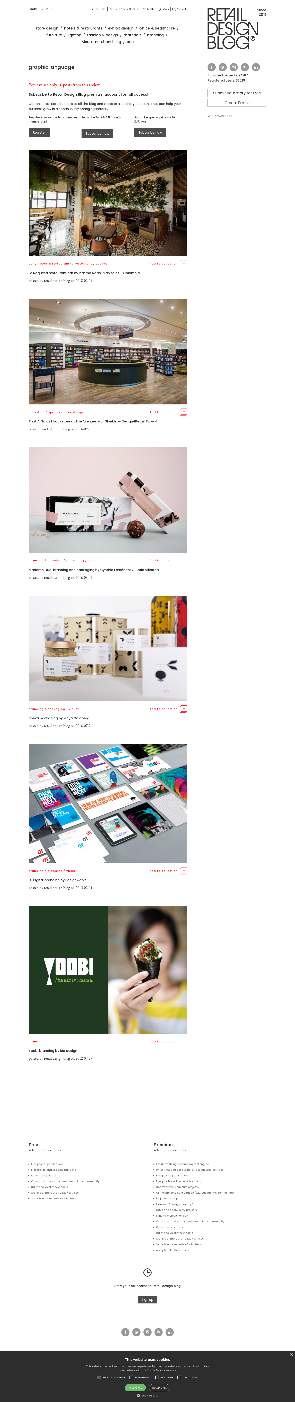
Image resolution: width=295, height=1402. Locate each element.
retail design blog (57, 280)
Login (33, 9)
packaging (75, 560)
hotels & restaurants (83, 28)
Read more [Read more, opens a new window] (170, 1370)
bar (31, 263)
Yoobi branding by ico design (53, 1050)
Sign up (147, 1299)
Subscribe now (97, 133)
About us (99, 9)
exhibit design (121, 28)
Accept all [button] (135, 1387)
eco (130, 41)
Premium (148, 9)
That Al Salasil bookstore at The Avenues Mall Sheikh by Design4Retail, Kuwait (93, 421)
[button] (99, 1377)
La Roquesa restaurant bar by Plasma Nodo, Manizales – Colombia (84, 273)
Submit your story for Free (237, 92)
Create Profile (237, 102)
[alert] (147, 1376)
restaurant (83, 263)
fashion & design (102, 34)
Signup (47, 9)
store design (46, 28)
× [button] (291, 1355)
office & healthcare (157, 28)
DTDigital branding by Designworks (57, 880)
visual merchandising (101, 41)
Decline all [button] (159, 1387)
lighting (74, 34)
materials (132, 34)
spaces (102, 263)
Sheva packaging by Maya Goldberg (59, 718)
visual (93, 560)
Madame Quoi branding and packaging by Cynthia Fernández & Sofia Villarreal (94, 570)
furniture (54, 34)
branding (155, 34)
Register (39, 132)
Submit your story (124, 9)
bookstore (37, 412)
